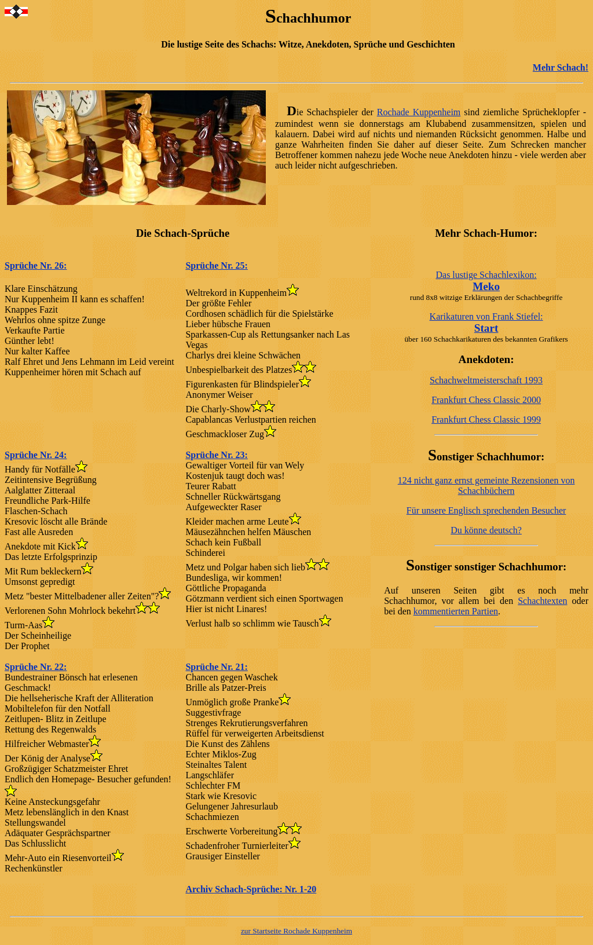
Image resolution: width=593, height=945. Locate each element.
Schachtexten (542, 601)
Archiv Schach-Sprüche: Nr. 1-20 (250, 889)
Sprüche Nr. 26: (36, 265)
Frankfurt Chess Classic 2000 (486, 400)
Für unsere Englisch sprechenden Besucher (486, 510)
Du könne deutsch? (486, 530)
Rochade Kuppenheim (419, 112)
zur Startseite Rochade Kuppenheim (296, 930)
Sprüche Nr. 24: (36, 455)
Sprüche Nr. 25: (216, 265)
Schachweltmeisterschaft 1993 (486, 380)
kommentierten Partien (455, 611)
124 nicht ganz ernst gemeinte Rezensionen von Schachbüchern (486, 485)
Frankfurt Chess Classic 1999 (486, 419)
